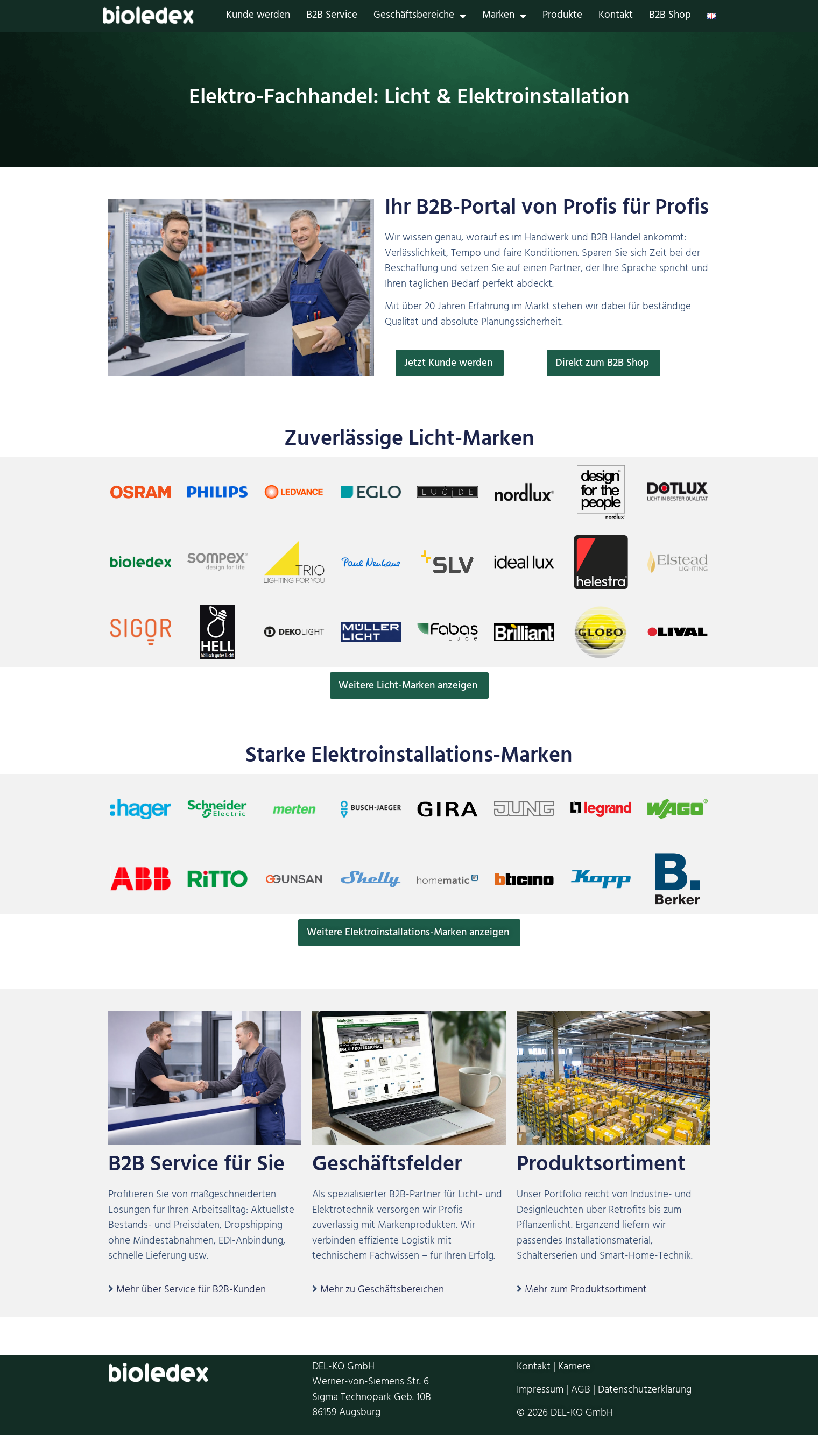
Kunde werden (258, 16)
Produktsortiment (601, 1167)
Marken (504, 16)
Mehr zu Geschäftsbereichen (382, 1291)
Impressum (540, 1391)
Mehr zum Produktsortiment (586, 1291)
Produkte (562, 16)
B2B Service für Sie (196, 1167)
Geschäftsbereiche (419, 16)
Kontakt (615, 16)
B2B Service (331, 16)
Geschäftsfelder (387, 1167)
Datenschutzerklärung (645, 1391)
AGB (580, 1391)
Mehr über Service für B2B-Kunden (191, 1291)
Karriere (574, 1368)
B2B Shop (670, 16)
